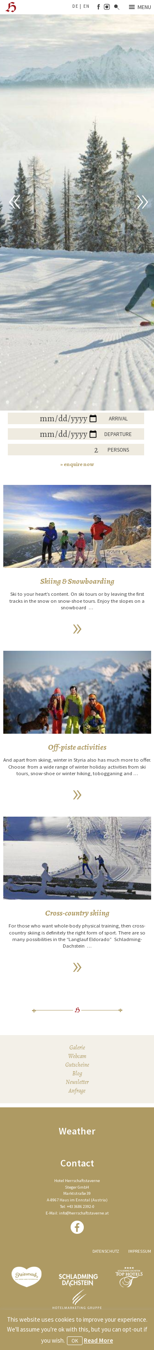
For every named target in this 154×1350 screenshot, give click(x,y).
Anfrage (77, 1091)
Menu (140, 7)
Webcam (77, 1056)
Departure (118, 434)
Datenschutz (105, 1251)
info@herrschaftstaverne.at (84, 1213)
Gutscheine (77, 1065)
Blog (77, 1073)
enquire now (79, 464)
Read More (98, 1340)
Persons (118, 449)
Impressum (139, 1251)
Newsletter (77, 1082)
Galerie (77, 1048)
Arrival (118, 418)
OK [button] (74, 1340)
